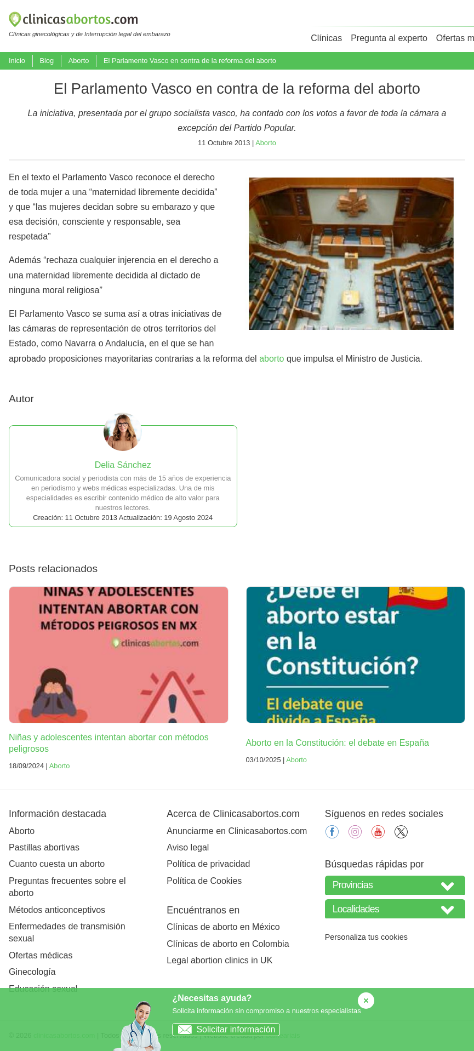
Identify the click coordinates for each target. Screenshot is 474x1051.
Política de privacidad (208, 864)
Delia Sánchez (123, 465)
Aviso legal (188, 847)
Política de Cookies (204, 881)
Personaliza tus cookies (366, 937)
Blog (46, 60)
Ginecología (32, 971)
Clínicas (326, 38)
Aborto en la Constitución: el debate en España (337, 742)
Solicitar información (224, 1029)
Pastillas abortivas (44, 847)
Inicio (17, 60)
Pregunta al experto (389, 38)
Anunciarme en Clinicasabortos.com (237, 831)
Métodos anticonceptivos (57, 910)
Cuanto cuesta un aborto (57, 864)
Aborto (78, 60)
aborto (271, 358)
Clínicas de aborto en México (223, 927)
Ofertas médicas (40, 955)
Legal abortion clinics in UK (219, 960)
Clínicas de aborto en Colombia (228, 944)
